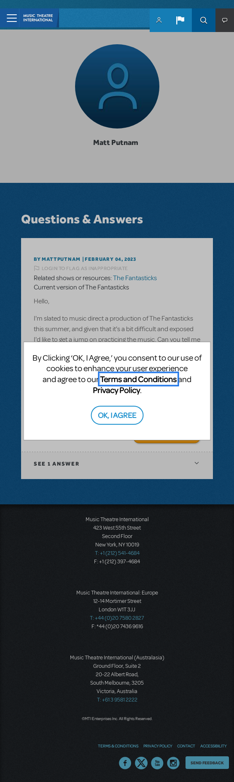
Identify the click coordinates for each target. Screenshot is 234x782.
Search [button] (203, 20)
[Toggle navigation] (9, 17)
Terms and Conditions (138, 379)
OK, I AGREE (117, 415)
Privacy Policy (116, 390)
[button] (180, 20)
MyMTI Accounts (159, 20)
